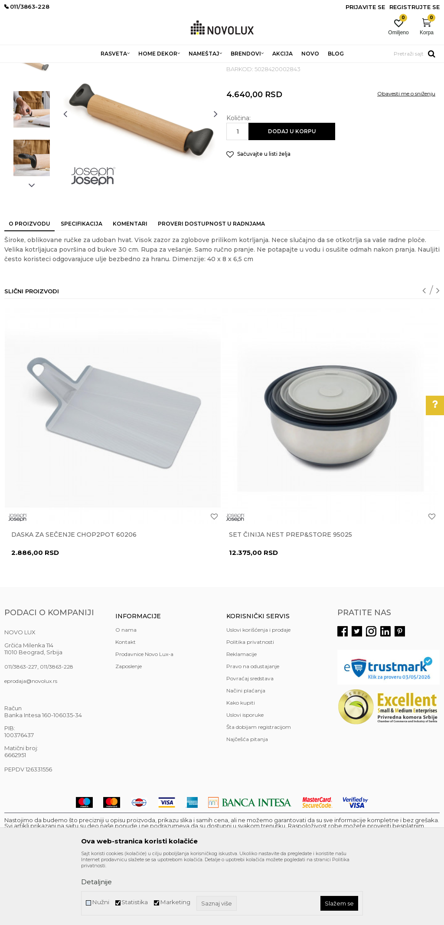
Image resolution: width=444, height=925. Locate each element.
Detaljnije (96, 882)
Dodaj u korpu (292, 194)
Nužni (100, 902)
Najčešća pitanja (247, 802)
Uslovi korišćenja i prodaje (258, 692)
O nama (126, 692)
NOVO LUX (18, 68)
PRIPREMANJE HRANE (206, 68)
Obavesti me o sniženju (406, 156)
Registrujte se (414, 6)
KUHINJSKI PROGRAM (142, 68)
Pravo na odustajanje (252, 729)
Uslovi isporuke (245, 777)
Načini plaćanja (245, 753)
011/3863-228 (56, 729)
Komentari (130, 286)
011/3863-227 (20, 729)
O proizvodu (29, 286)
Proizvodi (51, 68)
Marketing (175, 902)
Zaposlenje (128, 729)
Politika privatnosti (250, 705)
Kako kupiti (240, 765)
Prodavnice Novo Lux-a (144, 717)
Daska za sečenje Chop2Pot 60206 (74, 597)
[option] (32, 123)
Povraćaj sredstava (250, 741)
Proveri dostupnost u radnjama (211, 286)
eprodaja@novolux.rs (30, 744)
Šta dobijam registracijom (258, 790)
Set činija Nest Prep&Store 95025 (290, 597)
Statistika (134, 902)
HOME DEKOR (88, 68)
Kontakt (125, 705)
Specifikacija (81, 286)
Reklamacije (241, 717)
